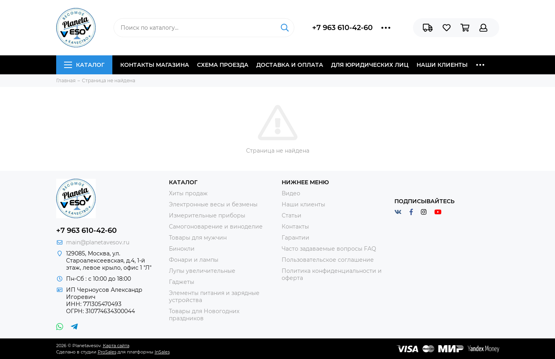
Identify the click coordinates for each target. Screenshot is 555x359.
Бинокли (182, 248)
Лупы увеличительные (202, 270)
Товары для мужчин (198, 237)
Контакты (295, 226)
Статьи (291, 215)
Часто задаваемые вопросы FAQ (329, 248)
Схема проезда (222, 64)
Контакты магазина (154, 64)
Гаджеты (181, 281)
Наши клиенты (442, 64)
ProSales (107, 352)
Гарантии (295, 237)
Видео (291, 193)
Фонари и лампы (193, 259)
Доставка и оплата (289, 64)
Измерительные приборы (207, 215)
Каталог (84, 64)
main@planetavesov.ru (97, 242)
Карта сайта (116, 345)
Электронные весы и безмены (213, 204)
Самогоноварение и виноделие (216, 226)
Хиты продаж (188, 193)
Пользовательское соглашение (328, 259)
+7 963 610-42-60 (342, 27)
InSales (162, 352)
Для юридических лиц (370, 64)
